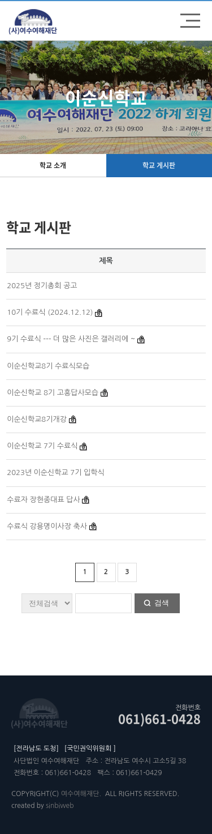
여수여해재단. (81, 793)
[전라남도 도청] (36, 748)
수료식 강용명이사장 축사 (47, 526)
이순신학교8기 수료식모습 (48, 366)
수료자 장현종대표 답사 (43, 499)
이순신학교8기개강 (37, 419)
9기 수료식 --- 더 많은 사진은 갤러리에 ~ (71, 339)
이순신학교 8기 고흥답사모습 (52, 392)
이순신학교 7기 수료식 (42, 446)
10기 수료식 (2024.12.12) (50, 312)
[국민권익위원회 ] (90, 748)
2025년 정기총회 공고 (42, 285)
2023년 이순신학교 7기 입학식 (56, 472)
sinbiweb (59, 805)
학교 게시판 (158, 165)
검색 (161, 602)
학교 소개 (53, 165)
